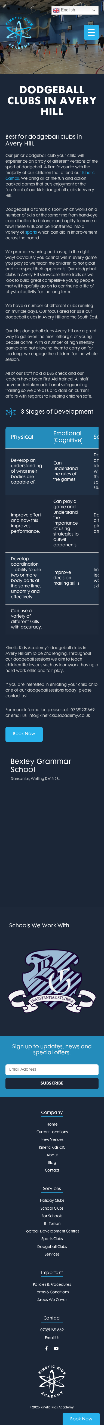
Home (52, 1124)
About (52, 1155)
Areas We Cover (52, 1300)
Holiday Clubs (52, 1201)
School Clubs (52, 1208)
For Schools (52, 1216)
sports (31, 233)
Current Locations (52, 1132)
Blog (52, 1163)
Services (52, 1254)
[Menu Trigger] (91, 32)
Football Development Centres (52, 1231)
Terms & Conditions (52, 1292)
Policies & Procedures (52, 1285)
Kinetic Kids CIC (52, 1148)
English (64, 10)
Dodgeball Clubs (52, 1247)
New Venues (52, 1140)
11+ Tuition (52, 1224)
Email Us (52, 1338)
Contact (52, 1170)
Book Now (24, 734)
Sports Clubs (52, 1239)
